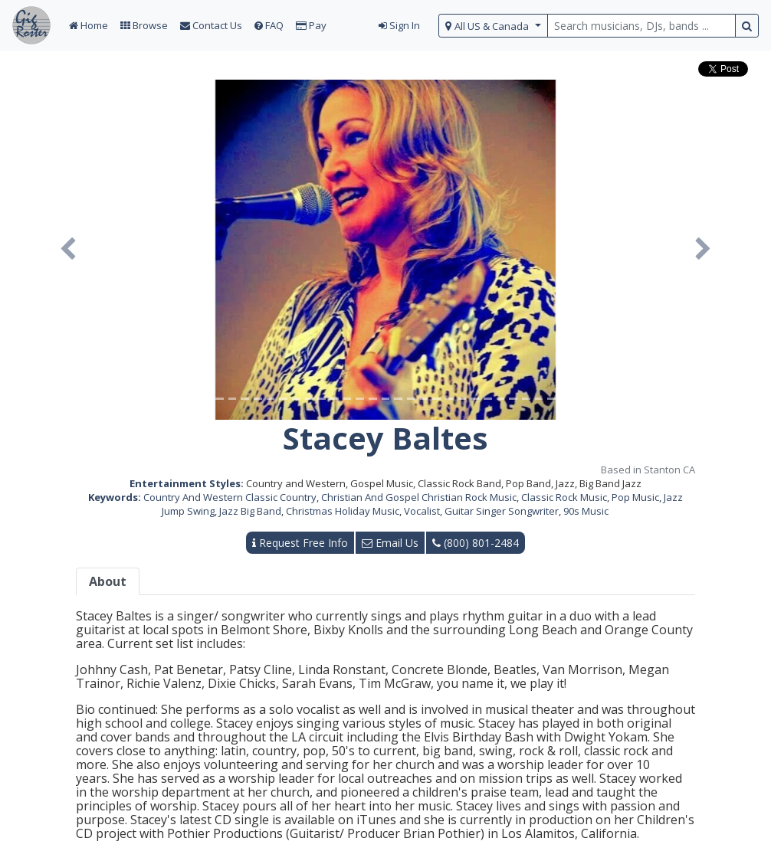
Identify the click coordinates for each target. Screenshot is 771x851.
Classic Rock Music (564, 497)
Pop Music (635, 497)
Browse (144, 25)
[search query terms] (641, 26)
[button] (67, 250)
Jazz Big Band (250, 511)
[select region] (493, 26)
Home (88, 25)
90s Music (586, 511)
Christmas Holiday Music (342, 511)
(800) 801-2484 (475, 542)
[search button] (747, 26)
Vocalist (422, 511)
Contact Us (211, 25)
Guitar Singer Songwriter (502, 511)
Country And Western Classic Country (230, 497)
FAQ (269, 25)
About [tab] (107, 581)
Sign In (399, 25)
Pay (311, 25)
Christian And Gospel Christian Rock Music (419, 497)
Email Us (390, 542)
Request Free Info (300, 542)
